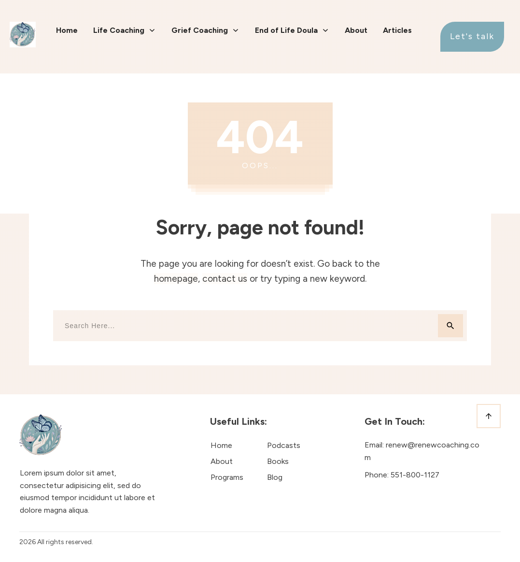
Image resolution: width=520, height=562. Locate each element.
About (222, 461)
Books (278, 461)
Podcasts (283, 445)
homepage (176, 278)
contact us (224, 278)
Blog (274, 477)
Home (221, 445)
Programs (227, 477)
